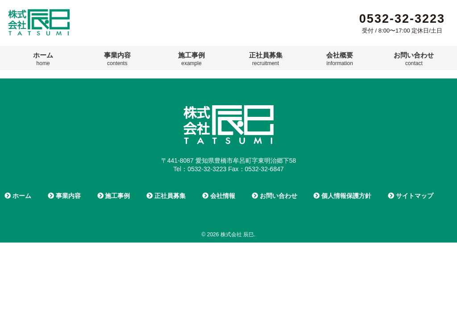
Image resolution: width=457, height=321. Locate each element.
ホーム (43, 58)
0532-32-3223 (402, 18)
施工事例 (191, 58)
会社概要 (339, 58)
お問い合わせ (414, 58)
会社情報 (218, 195)
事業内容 (117, 58)
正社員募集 (266, 58)
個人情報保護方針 (342, 195)
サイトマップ (410, 195)
